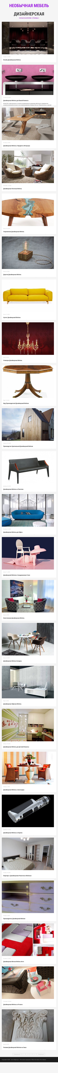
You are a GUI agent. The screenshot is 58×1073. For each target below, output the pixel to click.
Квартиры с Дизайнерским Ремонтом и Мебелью (17, 886)
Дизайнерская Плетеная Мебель (12, 199)
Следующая (41, 1065)
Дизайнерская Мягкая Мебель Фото (13, 972)
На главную (43, 1070)
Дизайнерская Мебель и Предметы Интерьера (16, 156)
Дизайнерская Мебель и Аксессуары (13, 800)
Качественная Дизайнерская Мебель (13, 629)
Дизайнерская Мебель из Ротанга (13, 1015)
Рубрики (27, 15)
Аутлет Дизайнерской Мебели (11, 328)
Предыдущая (17, 1065)
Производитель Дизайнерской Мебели (14, 929)
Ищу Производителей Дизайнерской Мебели (16, 414)
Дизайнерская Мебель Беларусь (12, 671)
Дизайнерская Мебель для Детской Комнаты (16, 757)
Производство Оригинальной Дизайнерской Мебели (18, 457)
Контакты (35, 15)
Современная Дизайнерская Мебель (13, 242)
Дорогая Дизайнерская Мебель (12, 285)
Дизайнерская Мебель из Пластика (13, 500)
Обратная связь (35, 1070)
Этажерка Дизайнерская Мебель (12, 371)
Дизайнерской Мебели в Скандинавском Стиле (16, 586)
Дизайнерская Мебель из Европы (12, 843)
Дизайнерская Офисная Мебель (12, 714)
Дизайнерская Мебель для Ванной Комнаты (15, 111)
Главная (20, 15)
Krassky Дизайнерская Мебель (12, 70)
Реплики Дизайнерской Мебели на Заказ (14, 1058)
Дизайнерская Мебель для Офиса (12, 543)
